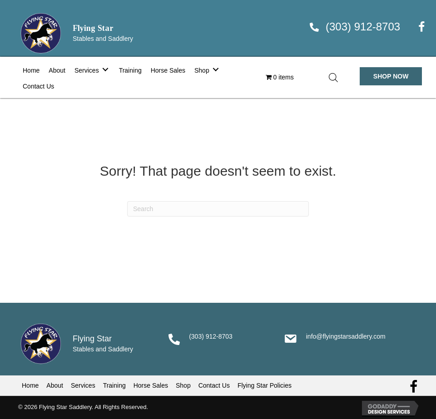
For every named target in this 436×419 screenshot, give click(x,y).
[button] (391, 76)
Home (30, 385)
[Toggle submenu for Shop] (215, 69)
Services (83, 385)
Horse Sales (151, 385)
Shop (183, 385)
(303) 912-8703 (363, 26)
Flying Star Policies (265, 385)
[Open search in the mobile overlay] (333, 77)
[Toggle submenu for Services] (105, 69)
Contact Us (214, 385)
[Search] (218, 209)
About (54, 385)
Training (114, 385)
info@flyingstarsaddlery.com (346, 336)
